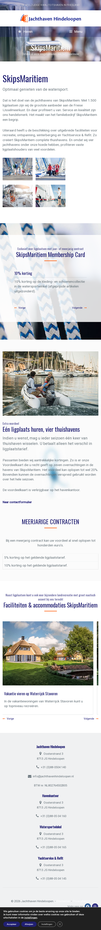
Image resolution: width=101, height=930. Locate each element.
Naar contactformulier (17, 502)
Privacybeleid (81, 901)
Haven (25, 32)
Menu (75, 32)
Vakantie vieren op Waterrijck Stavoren (35, 693)
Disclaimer (63, 901)
